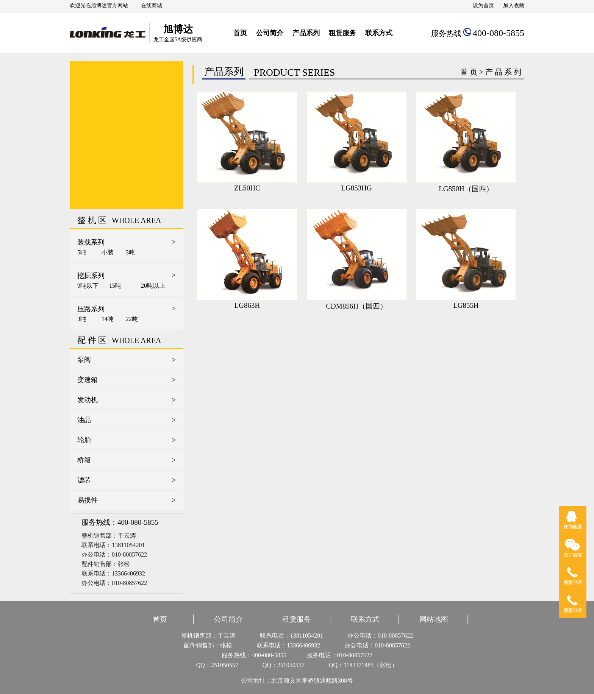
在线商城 (151, 5)
